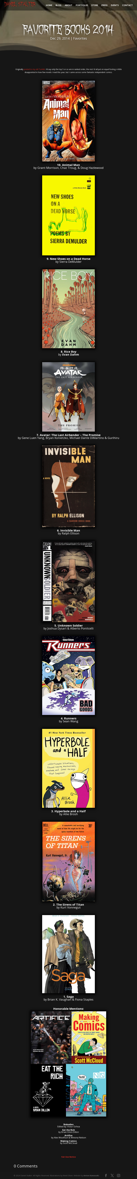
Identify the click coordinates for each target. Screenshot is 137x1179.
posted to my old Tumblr (34, 69)
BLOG (58, 5)
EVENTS (115, 5)
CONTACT (127, 5)
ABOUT (68, 5)
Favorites (80, 38)
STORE (94, 5)
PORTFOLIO (82, 5)
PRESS (104, 5)
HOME (49, 5)
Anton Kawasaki (91, 1175)
